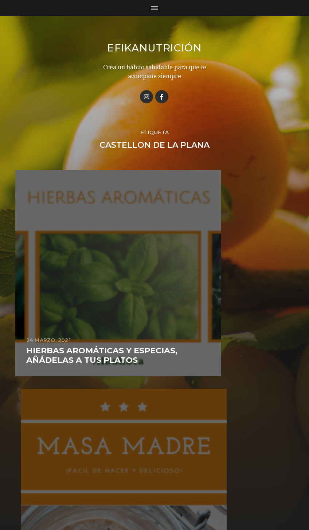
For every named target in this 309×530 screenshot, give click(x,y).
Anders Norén (167, 498)
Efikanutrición (154, 48)
